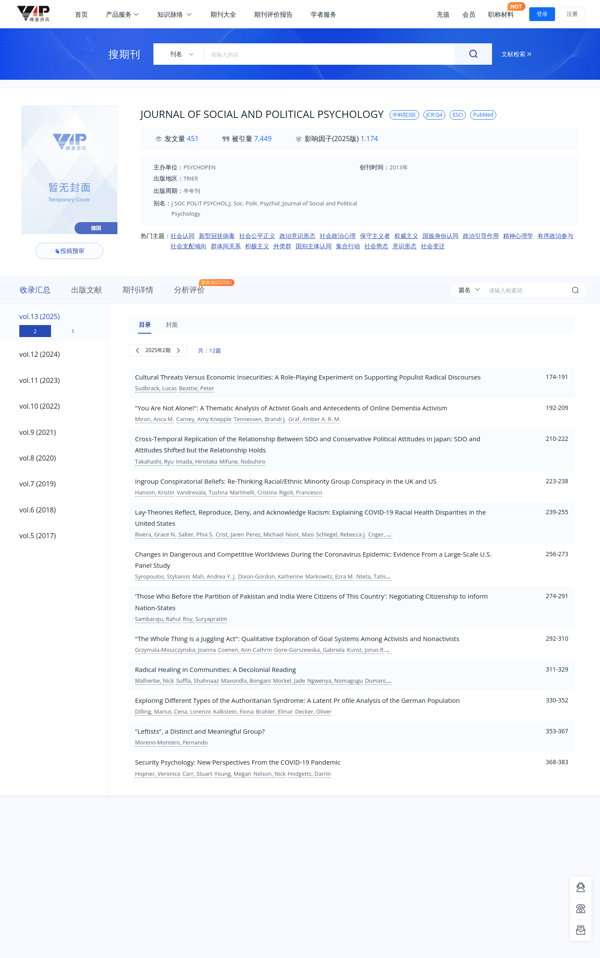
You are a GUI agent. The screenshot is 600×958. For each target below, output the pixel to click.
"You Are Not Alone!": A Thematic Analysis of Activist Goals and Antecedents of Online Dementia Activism (291, 408)
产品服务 (122, 14)
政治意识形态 (297, 236)
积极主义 (257, 246)
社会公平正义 (257, 236)
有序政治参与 (555, 236)
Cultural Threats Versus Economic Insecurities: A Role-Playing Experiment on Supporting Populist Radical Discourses (308, 377)
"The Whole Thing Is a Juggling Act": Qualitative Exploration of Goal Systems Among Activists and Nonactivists (297, 638)
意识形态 (405, 246)
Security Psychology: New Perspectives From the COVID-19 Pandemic (238, 762)
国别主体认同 (314, 246)
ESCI (458, 114)
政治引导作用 (481, 236)
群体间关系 (226, 246)
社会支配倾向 (189, 246)
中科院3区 (404, 114)
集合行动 (348, 246)
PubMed (483, 114)
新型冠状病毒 (217, 236)
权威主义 (406, 236)
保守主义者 (375, 236)
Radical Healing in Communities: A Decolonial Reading (215, 669)
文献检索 (516, 54)
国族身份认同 (441, 236)
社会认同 (183, 236)
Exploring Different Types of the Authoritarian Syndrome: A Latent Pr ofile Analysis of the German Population (297, 700)
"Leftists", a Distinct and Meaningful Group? (200, 731)
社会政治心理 (338, 236)
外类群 (282, 246)
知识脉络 (174, 14)
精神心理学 (518, 236)
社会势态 (376, 246)
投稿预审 (69, 251)
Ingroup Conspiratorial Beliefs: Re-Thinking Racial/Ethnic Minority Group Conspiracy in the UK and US (286, 481)
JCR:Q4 (434, 114)
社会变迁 (433, 246)
